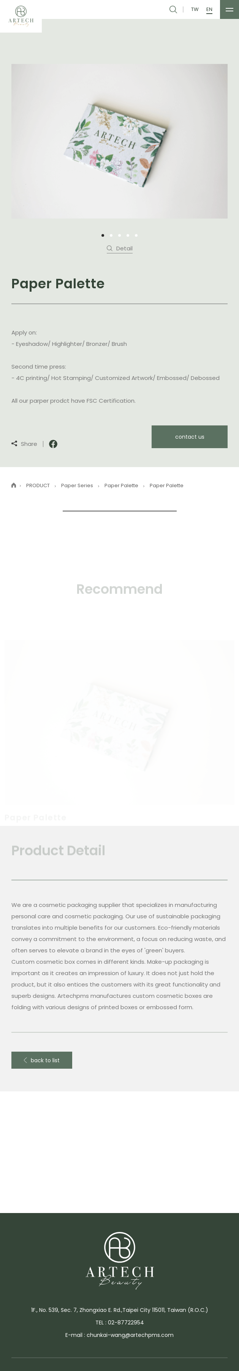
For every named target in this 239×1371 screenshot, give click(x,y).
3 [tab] (119, 235)
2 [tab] (111, 235)
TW (195, 9)
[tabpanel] (119, 140)
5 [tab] (136, 235)
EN (209, 9)
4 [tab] (128, 235)
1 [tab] (102, 235)
